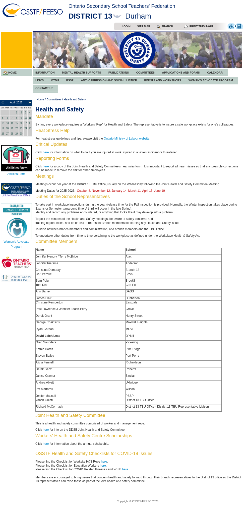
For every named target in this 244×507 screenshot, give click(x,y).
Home (10, 73)
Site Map (143, 26)
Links (39, 80)
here (46, 152)
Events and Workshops (162, 80)
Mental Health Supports (81, 72)
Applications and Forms (181, 72)
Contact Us (44, 88)
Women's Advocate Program (211, 80)
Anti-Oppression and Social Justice (109, 80)
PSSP (70, 80)
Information (45, 72)
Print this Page (199, 26)
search (165, 27)
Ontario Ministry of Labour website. (127, 138)
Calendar (215, 72)
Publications (118, 72)
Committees (145, 72)
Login (126, 26)
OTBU (55, 80)
